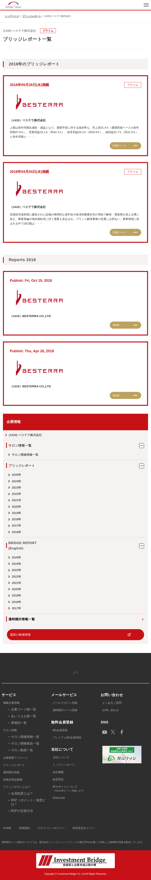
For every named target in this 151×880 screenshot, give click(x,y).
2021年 (16, 500)
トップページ (12, 16)
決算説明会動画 (12, 779)
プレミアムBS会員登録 (67, 737)
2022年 (16, 493)
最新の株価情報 (20, 634)
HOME (7, 828)
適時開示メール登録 (65, 710)
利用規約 (24, 828)
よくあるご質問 (112, 702)
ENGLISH (59, 797)
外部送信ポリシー (83, 828)
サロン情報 (10, 730)
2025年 (16, 474)
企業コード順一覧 (23, 709)
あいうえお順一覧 (23, 716)
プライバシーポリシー (51, 828)
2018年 (16, 519)
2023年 (16, 487)
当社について (61, 757)
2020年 (16, 506)
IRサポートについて (77, 789)
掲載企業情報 (11, 702)
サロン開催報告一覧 (25, 743)
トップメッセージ (64, 764)
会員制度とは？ (22, 793)
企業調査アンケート (15, 757)
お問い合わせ (110, 710)
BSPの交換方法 (22, 810)
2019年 (16, 513)
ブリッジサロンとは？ (17, 786)
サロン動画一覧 (22, 750)
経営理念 (58, 779)
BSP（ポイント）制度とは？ (28, 802)
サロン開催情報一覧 (25, 454)
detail (116, 324)
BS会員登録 (60, 730)
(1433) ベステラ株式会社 (25, 435)
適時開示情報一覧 (21, 619)
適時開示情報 (11, 772)
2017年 (16, 525)
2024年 (16, 481)
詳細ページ (119, 145)
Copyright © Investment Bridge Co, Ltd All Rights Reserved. (75, 874)
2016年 (16, 532)
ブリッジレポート (31, 16)
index (38, 5)
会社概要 (58, 772)
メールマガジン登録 (65, 702)
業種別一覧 (19, 722)
